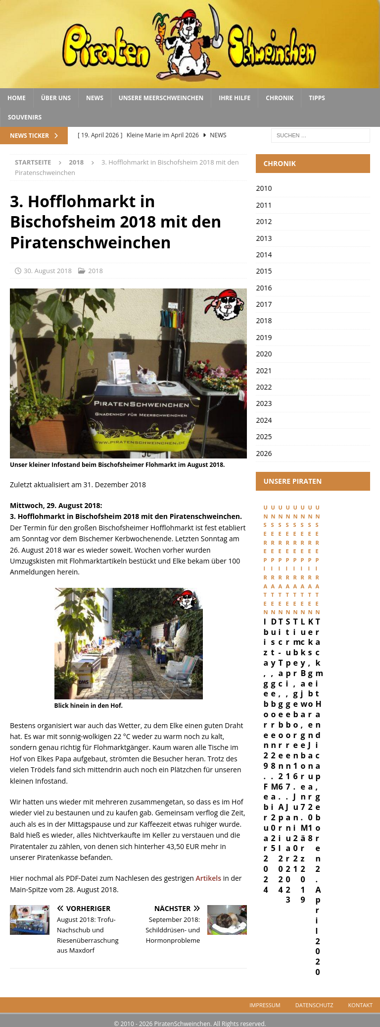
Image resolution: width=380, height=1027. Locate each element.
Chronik (279, 98)
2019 (264, 337)
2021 (264, 370)
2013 (264, 238)
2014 (264, 254)
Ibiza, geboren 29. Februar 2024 (297, 596)
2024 (264, 420)
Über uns (56, 98)
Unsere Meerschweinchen (161, 98)
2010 (264, 188)
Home (16, 98)
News (94, 98)
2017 (264, 304)
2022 (264, 387)
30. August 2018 (48, 270)
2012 (264, 221)
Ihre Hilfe (234, 98)
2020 (264, 353)
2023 (264, 403)
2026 (264, 453)
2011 (264, 205)
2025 (264, 436)
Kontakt (360, 998)
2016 (264, 287)
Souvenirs (25, 117)
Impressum (264, 998)
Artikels (209, 878)
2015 (264, 271)
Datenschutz (314, 998)
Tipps (317, 98)
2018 (95, 270)
